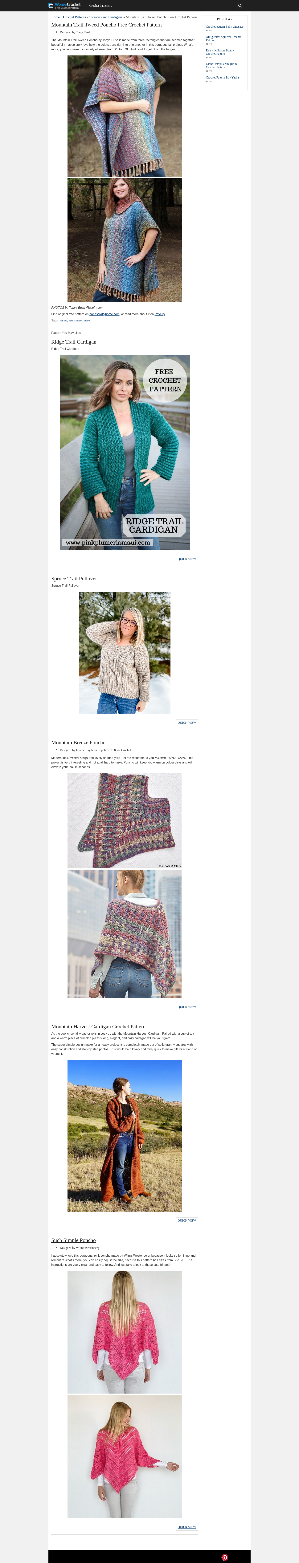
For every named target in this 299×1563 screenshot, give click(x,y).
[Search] (240, 6)
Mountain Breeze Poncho (78, 741)
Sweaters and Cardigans (105, 17)
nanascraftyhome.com (104, 314)
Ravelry (160, 314)
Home (55, 17)
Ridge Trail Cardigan (73, 342)
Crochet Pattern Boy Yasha (222, 77)
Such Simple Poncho (73, 1238)
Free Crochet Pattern (79, 320)
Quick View (187, 558)
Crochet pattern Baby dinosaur (224, 26)
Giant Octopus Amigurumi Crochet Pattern (222, 65)
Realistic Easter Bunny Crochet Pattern (220, 52)
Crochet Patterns (99, 5)
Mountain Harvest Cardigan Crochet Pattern (98, 1025)
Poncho (63, 320)
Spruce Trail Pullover (74, 578)
